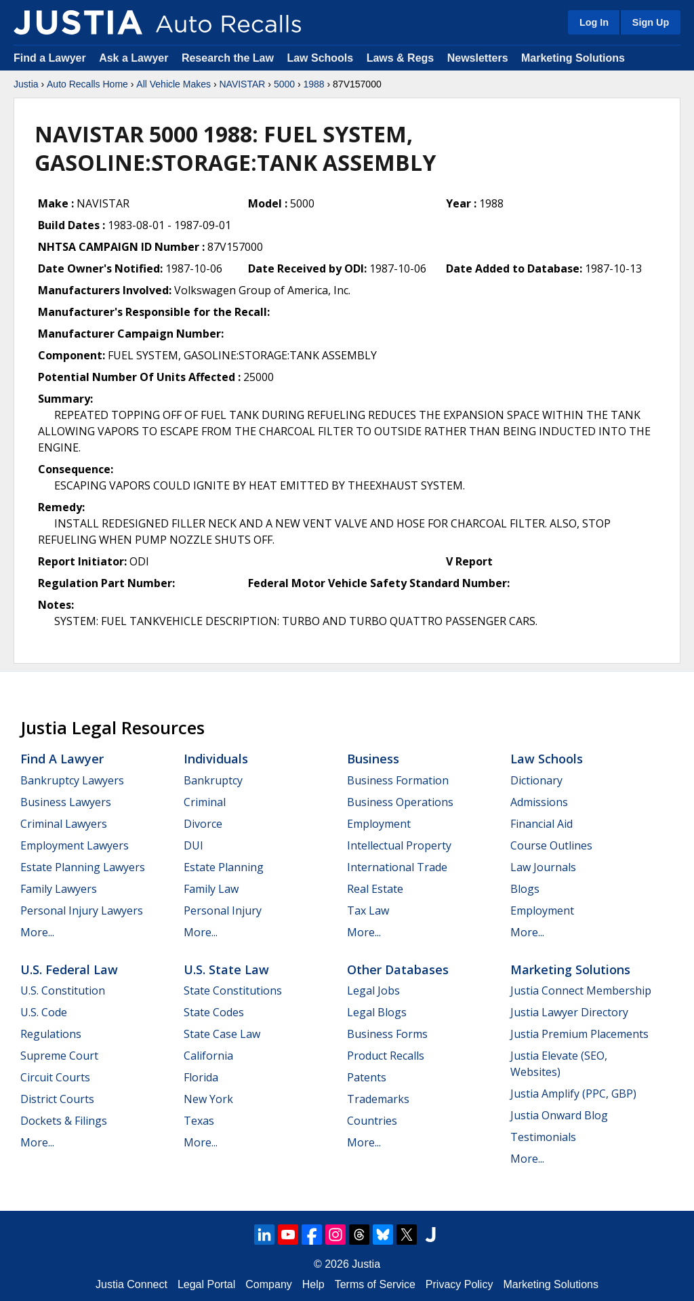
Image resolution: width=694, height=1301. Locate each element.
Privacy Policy (459, 1284)
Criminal (205, 802)
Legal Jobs (373, 990)
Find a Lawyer (50, 58)
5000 (284, 84)
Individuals (216, 758)
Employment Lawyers (74, 845)
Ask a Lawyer (135, 58)
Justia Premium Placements (579, 1033)
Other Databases (398, 969)
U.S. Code (43, 1012)
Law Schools (320, 58)
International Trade (397, 867)
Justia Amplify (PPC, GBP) (573, 1093)
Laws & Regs (400, 58)
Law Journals (543, 867)
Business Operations (400, 802)
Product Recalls (385, 1055)
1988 (313, 84)
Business (373, 758)
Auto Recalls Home (87, 84)
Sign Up (650, 22)
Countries (372, 1120)
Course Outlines (551, 845)
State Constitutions (233, 990)
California (208, 1055)
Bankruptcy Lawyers (72, 780)
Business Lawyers (65, 802)
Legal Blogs (377, 1012)
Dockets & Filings (63, 1120)
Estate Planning (224, 867)
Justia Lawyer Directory (569, 1012)
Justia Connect (131, 1284)
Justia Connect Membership (580, 990)
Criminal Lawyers (63, 823)
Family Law (211, 888)
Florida (201, 1077)
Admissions (539, 802)
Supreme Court (59, 1055)
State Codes (214, 1012)
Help (313, 1284)
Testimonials (543, 1136)
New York (208, 1099)
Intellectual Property (399, 845)
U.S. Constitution (62, 990)
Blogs (524, 888)
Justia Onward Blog (559, 1115)
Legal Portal (206, 1284)
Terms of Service (375, 1284)
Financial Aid (541, 823)
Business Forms (387, 1033)
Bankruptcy (213, 780)
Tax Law (368, 910)
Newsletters (477, 58)
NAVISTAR (242, 84)
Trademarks (378, 1099)
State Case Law (222, 1033)
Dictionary (536, 780)
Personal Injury (223, 910)
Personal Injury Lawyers (81, 910)
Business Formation (398, 780)
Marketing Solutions (573, 58)
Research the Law (228, 58)
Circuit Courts (55, 1077)
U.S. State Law (226, 969)
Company (268, 1284)
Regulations (50, 1033)
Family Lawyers (58, 888)
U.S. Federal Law (69, 969)
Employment (379, 823)
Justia (26, 84)
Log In (594, 22)
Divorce (203, 823)
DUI (193, 845)
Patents (366, 1077)
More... (37, 932)
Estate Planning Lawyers (82, 867)
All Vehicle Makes (173, 84)
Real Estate (375, 888)
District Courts (57, 1099)
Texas (199, 1120)
